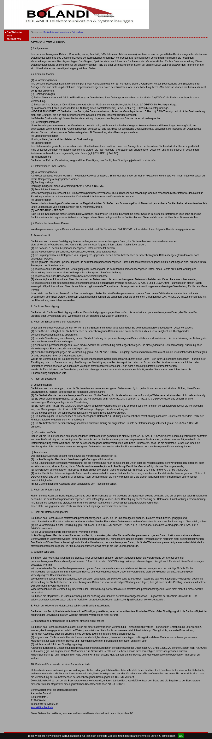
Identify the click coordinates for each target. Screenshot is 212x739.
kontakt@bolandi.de (42, 707)
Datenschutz (77, 32)
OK (181, 735)
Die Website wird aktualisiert (14, 35)
